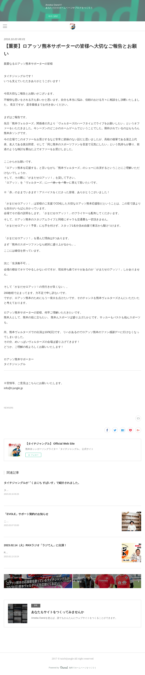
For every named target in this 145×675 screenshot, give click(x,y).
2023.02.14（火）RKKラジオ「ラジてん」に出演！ (35, 545)
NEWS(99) (8, 408)
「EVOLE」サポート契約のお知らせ (26, 514)
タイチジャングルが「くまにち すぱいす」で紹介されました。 (42, 482)
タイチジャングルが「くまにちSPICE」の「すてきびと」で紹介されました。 (44, 490)
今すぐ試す (53, 16)
